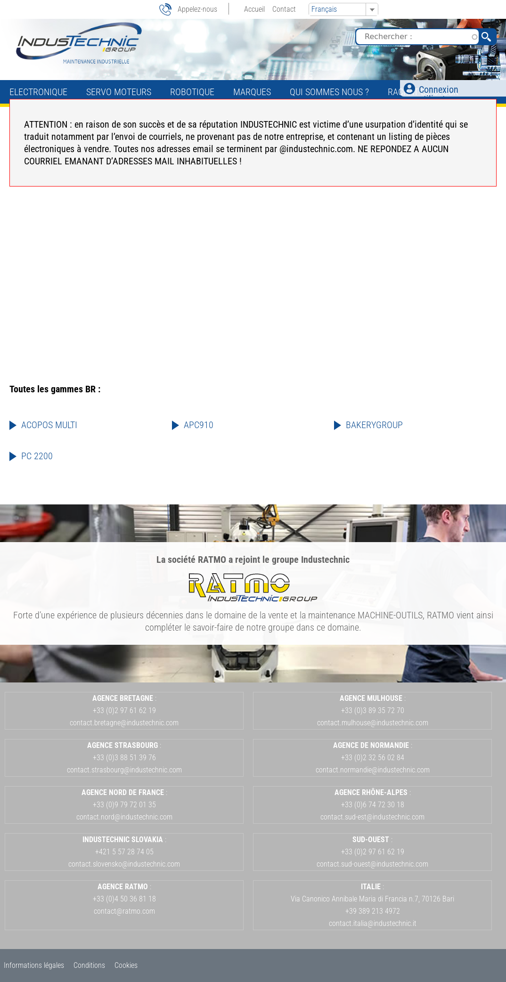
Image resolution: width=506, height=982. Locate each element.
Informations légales (34, 965)
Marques (252, 91)
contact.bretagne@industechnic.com (124, 722)
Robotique (192, 91)
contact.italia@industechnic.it (372, 923)
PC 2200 (37, 456)
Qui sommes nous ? (329, 91)
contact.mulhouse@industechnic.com (372, 722)
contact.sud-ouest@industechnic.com (372, 864)
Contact (284, 9)
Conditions (89, 965)
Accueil (254, 9)
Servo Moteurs (118, 91)
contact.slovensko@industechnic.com (124, 864)
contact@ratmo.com (124, 911)
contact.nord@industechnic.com (124, 816)
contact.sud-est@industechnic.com (372, 816)
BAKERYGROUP (374, 424)
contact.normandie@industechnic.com (373, 769)
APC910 (198, 424)
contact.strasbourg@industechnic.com (124, 769)
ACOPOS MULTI (49, 424)
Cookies (126, 965)
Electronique (38, 91)
